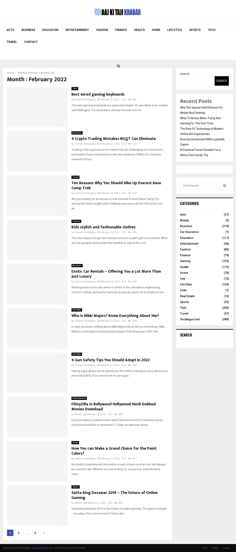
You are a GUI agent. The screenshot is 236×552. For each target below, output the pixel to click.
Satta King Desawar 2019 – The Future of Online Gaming (114, 495)
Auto (10, 30)
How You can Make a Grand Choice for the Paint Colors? (114, 451)
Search (184, 73)
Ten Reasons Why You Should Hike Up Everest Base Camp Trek (116, 185)
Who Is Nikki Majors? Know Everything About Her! (115, 315)
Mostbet (80, 548)
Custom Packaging (84, 99)
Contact (31, 42)
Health (139, 30)
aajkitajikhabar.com (43, 548)
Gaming (185, 261)
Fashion (102, 30)
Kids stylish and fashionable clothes (103, 227)
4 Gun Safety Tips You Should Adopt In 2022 (110, 360)
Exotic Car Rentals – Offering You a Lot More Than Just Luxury (116, 274)
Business (28, 30)
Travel (12, 42)
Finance (121, 30)
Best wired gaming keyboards (98, 94)
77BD (204, 548)
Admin (78, 414)
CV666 (226, 548)
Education (50, 30)
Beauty (184, 220)
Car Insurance (189, 231)
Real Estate (187, 296)
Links (183, 290)
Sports (195, 30)
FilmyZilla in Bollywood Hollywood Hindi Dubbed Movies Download (113, 407)
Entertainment (77, 30)
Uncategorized (190, 319)
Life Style (174, 30)
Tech (211, 30)
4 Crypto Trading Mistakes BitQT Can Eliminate (113, 138)
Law (182, 278)
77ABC (215, 548)
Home (156, 30)
